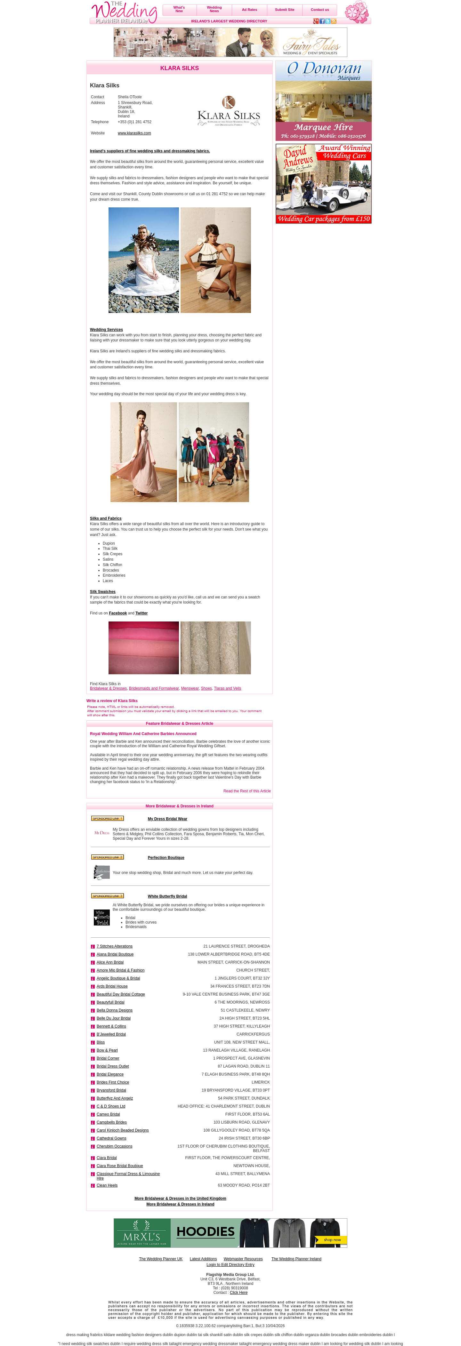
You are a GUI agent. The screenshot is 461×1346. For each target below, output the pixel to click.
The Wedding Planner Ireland (296, 1259)
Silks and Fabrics (106, 518)
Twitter (141, 613)
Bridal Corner (108, 1058)
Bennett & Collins (111, 1026)
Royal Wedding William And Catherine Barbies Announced (143, 734)
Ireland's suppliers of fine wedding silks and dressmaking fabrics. (150, 151)
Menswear (190, 688)
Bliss (101, 1042)
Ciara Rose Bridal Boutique (120, 1166)
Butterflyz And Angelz (115, 1098)
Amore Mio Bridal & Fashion (120, 970)
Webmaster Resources (243, 1259)
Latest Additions (203, 1259)
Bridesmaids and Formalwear (154, 688)
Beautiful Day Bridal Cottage (121, 994)
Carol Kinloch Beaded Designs (123, 1130)
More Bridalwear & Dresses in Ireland (180, 1204)
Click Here (238, 1292)
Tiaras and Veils (227, 688)
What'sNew (179, 9)
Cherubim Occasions (114, 1146)
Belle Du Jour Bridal (114, 1018)
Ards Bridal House (112, 986)
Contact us (320, 10)
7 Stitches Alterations (115, 946)
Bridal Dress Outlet (113, 1066)
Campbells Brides (112, 1122)
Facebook (118, 613)
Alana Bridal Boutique (115, 954)
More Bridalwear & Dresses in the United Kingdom (180, 1198)
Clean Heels (107, 1185)
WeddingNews (214, 9)
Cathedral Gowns (111, 1138)
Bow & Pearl (107, 1050)
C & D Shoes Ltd (111, 1106)
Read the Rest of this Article (247, 791)
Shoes (206, 688)
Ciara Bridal (107, 1158)
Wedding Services (106, 329)
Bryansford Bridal (111, 1090)
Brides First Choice (113, 1082)
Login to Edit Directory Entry (230, 1264)
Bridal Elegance (110, 1074)
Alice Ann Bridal (110, 962)
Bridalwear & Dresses (108, 688)
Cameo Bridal (108, 1114)
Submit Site (285, 10)
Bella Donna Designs (115, 1010)
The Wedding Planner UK (160, 1259)
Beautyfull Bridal (111, 1002)
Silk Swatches (103, 591)
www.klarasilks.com (134, 133)
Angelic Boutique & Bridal (118, 978)
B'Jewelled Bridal (111, 1034)
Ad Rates (249, 10)
